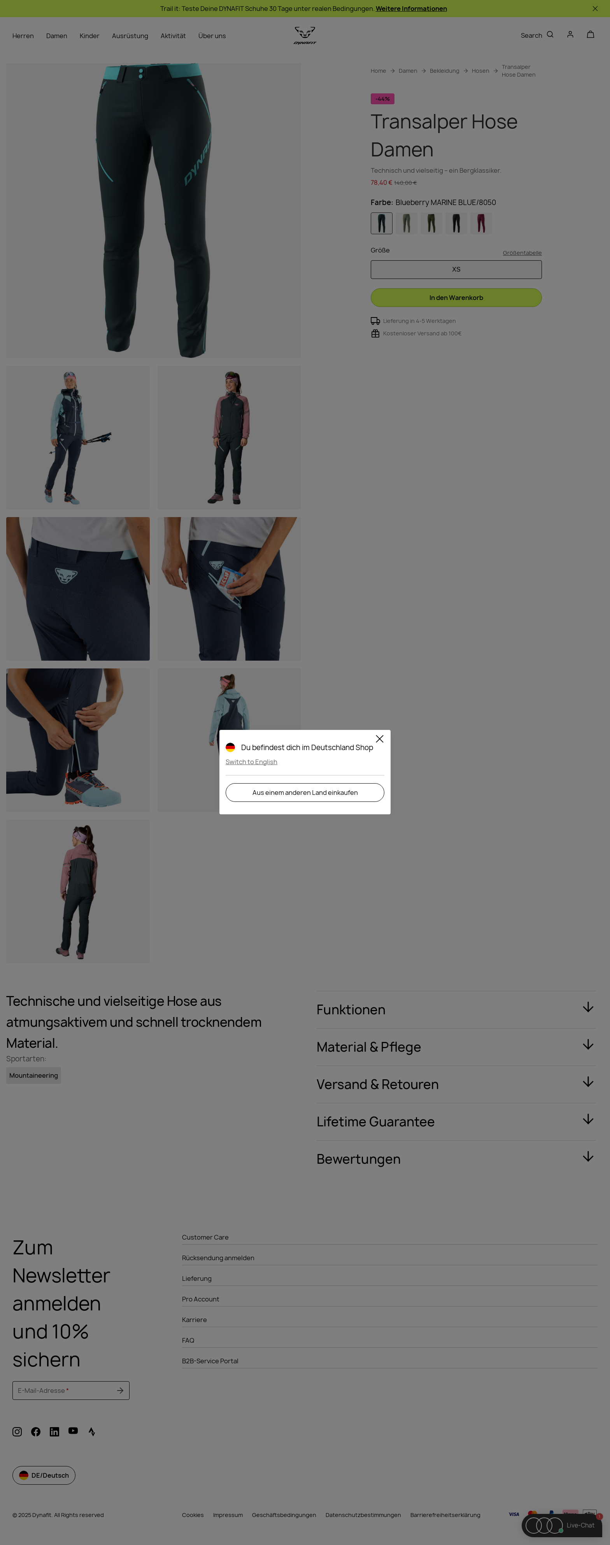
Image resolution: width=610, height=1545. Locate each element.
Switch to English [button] (251, 762)
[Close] (380, 740)
